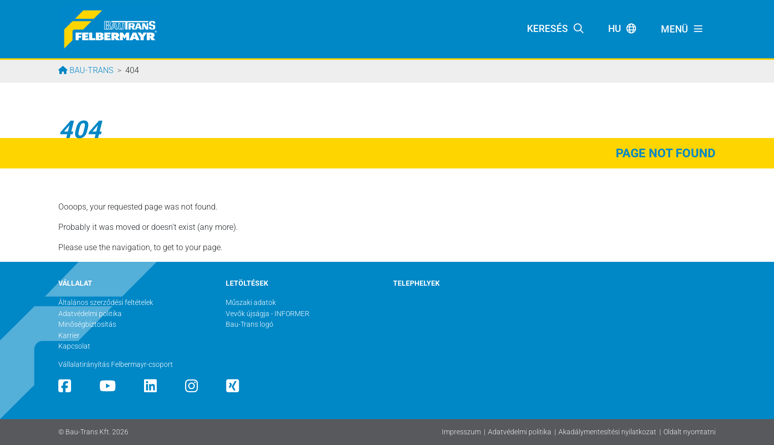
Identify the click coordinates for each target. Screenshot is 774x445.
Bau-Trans (90, 70)
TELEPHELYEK (416, 283)
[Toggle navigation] (682, 29)
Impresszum (461, 432)
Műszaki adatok (251, 302)
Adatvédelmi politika (519, 432)
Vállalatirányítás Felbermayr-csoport (115, 364)
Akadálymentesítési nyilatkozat (607, 432)
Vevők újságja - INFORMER (267, 314)
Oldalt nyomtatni (689, 432)
